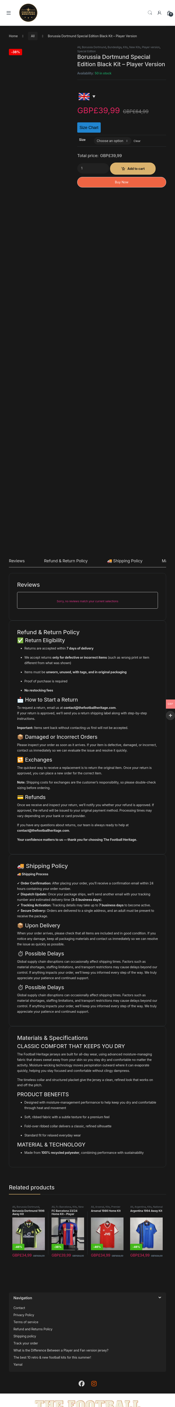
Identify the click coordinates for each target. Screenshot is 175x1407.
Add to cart (136, 169)
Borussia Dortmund (94, 47)
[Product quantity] (93, 168)
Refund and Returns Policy (32, 1329)
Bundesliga (114, 47)
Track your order (25, 1343)
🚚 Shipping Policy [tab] (124, 561)
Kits (125, 47)
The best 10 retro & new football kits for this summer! (52, 1357)
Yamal (17, 1364)
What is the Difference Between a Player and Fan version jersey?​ (60, 1350)
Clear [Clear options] (137, 141)
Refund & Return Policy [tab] (66, 561)
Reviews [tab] (17, 561)
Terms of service (25, 1322)
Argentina (140, 1206)
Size (82, 140)
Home (13, 36)
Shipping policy (24, 1336)
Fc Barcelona (63, 1206)
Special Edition (86, 51)
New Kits (134, 47)
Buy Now (121, 182)
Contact (19, 1308)
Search (149, 12)
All (33, 36)
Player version (151, 47)
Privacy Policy (23, 1315)
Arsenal (99, 1206)
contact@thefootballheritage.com (90, 708)
